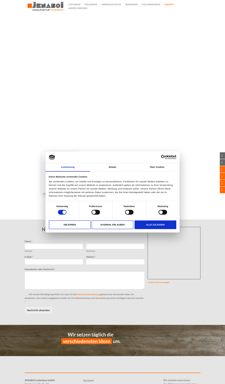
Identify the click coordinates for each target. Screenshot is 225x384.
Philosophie (91, 4)
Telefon (91, 256)
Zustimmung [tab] (68, 167)
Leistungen (74, 4)
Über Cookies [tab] (157, 167)
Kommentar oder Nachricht (40, 269)
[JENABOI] (45, 6)
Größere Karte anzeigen (159, 282)
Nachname (90, 251)
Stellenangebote (151, 4)
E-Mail (29, 256)
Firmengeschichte (111, 4)
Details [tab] (112, 167)
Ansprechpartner (77, 8)
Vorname (28, 251)
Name (28, 241)
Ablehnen (69, 224)
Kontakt (169, 4)
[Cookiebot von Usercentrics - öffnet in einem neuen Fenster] (163, 157)
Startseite (88, 380)
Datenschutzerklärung (88, 294)
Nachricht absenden (38, 310)
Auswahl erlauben (112, 224)
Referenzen (131, 4)
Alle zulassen (155, 224)
